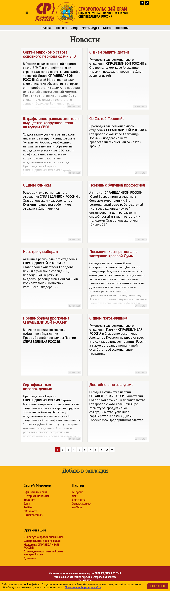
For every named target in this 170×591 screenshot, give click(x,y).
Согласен (157, 586)
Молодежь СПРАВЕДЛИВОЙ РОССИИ (41, 546)
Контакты (121, 28)
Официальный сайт (35, 492)
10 (107, 450)
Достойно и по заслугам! (118, 412)
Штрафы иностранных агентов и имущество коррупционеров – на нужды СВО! (51, 146)
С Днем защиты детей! (118, 80)
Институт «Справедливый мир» (44, 536)
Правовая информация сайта (83, 587)
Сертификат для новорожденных (51, 412)
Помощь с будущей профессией (118, 213)
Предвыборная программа (51, 346)
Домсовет (30, 558)
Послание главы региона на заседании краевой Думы (118, 279)
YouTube (77, 507)
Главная (47, 28)
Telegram (29, 499)
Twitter (28, 507)
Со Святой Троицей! (118, 146)
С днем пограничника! (118, 346)
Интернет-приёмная (36, 495)
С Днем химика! (51, 213)
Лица (74, 28)
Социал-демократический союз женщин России (43, 553)
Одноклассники (33, 515)
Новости (61, 28)
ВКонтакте (30, 511)
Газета (107, 28)
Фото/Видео (90, 28)
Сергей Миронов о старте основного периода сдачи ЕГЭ (51, 80)
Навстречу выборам (51, 279)
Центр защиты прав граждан (42, 540)
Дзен (27, 503)
